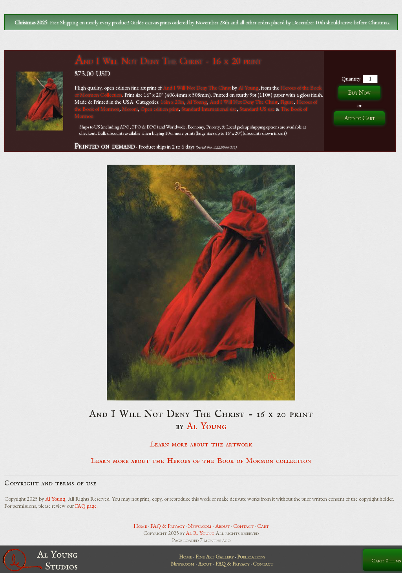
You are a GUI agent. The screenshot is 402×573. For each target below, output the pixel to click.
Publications (251, 556)
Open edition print (160, 108)
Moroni (130, 108)
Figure (287, 101)
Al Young (248, 87)
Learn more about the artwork (201, 444)
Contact (243, 525)
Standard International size (209, 108)
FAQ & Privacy (167, 525)
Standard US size (257, 108)
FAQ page (86, 505)
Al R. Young (200, 532)
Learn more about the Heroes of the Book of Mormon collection (201, 461)
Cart (263, 525)
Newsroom (200, 525)
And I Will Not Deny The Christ (197, 87)
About (222, 525)
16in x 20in (172, 101)
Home (140, 525)
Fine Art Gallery (215, 556)
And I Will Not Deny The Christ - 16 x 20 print (168, 61)
